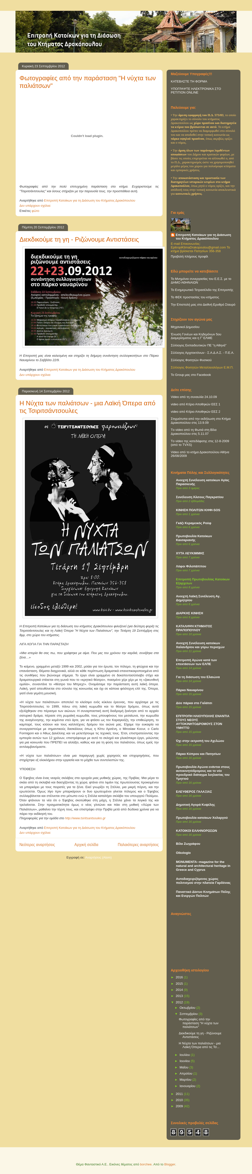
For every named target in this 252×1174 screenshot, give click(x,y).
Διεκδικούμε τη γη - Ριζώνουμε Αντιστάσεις (79, 239)
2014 (180, 990)
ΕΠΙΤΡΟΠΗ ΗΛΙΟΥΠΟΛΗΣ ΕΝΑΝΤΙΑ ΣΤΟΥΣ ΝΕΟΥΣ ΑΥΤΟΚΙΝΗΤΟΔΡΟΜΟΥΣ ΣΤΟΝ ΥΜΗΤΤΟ (202, 722)
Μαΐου (184, 1067)
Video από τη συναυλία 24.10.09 (194, 397)
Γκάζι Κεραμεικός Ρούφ (193, 523)
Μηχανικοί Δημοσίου (185, 327)
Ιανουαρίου (188, 1086)
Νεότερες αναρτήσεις (37, 845)
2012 (180, 1002)
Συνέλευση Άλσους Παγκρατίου (199, 497)
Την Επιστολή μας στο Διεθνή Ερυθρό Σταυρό (203, 304)
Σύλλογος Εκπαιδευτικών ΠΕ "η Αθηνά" (198, 345)
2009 (180, 1106)
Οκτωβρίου (188, 1008)
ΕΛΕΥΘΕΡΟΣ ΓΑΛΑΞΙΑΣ (194, 791)
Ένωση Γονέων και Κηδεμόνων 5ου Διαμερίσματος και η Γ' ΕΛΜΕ (196, 336)
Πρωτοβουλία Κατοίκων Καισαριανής (194, 538)
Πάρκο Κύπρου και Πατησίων (198, 754)
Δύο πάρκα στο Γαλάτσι (194, 703)
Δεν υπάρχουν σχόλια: (35, 205)
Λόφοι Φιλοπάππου (191, 566)
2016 (180, 977)
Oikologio (183, 853)
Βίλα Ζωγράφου (188, 844)
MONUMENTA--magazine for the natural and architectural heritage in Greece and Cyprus (203, 866)
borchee (146, 1164)
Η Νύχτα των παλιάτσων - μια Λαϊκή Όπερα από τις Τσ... (199, 1045)
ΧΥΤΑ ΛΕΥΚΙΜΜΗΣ (190, 553)
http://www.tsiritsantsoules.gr (85, 818)
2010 (180, 1100)
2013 (180, 996)
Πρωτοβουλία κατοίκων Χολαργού (202, 817)
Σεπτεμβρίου (189, 1014)
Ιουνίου (185, 1061)
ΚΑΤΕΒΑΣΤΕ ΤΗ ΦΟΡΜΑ (189, 81)
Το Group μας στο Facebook (191, 375)
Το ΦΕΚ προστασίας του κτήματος (195, 297)
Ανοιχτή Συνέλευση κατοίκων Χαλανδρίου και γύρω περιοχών (200, 645)
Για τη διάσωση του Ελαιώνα (198, 677)
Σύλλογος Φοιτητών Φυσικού (191, 360)
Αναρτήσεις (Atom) (98, 857)
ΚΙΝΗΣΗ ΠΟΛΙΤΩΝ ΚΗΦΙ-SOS (198, 510)
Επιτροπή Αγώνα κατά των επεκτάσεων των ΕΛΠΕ (196, 662)
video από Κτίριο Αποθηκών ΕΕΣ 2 (195, 411)
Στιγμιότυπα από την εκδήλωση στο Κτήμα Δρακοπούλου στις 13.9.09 (201, 420)
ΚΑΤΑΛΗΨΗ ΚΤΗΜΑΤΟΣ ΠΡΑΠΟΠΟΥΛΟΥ (194, 628)
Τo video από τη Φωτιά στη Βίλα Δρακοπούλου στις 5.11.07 (194, 432)
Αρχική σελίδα (86, 845)
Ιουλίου (185, 1055)
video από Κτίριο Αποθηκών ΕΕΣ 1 (195, 404)
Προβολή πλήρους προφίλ (189, 256)
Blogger (169, 1164)
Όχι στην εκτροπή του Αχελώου (200, 741)
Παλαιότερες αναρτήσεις (138, 845)
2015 (180, 983)
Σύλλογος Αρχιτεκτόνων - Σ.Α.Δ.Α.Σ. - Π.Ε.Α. (202, 353)
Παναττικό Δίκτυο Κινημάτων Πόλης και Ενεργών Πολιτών (203, 894)
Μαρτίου (186, 1079)
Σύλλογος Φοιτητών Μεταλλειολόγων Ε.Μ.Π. (202, 367)
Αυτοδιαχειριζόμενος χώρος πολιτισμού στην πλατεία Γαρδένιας (203, 881)
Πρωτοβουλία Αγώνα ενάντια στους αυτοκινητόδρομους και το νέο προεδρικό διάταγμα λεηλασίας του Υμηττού (203, 772)
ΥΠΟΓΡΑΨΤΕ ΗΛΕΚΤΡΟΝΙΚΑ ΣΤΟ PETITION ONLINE (196, 90)
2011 (180, 1094)
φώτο (35, 211)
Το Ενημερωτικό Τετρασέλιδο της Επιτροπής (202, 290)
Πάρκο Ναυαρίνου (189, 690)
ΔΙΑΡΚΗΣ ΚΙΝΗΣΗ (189, 613)
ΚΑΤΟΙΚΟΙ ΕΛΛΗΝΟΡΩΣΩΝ (196, 831)
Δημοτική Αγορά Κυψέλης (195, 804)
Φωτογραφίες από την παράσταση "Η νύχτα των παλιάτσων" (198, 1023)
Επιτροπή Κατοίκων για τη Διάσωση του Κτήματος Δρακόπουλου (203, 236)
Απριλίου (186, 1073)
